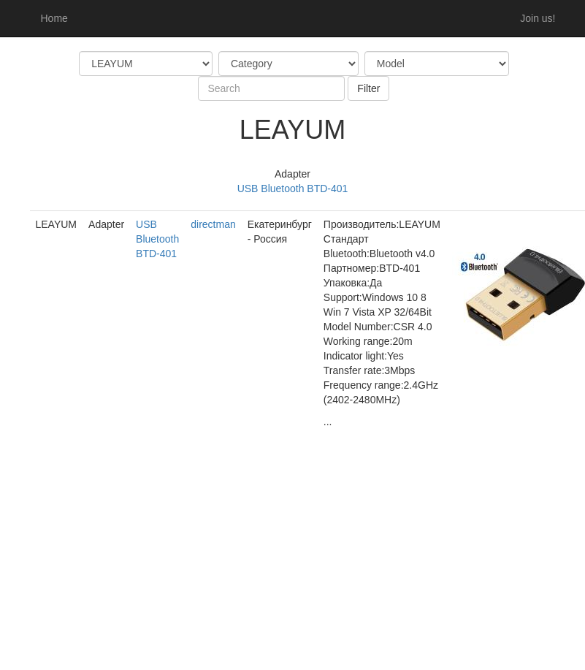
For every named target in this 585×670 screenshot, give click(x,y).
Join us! (537, 18)
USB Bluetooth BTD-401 (292, 188)
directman (213, 224)
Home (54, 18)
